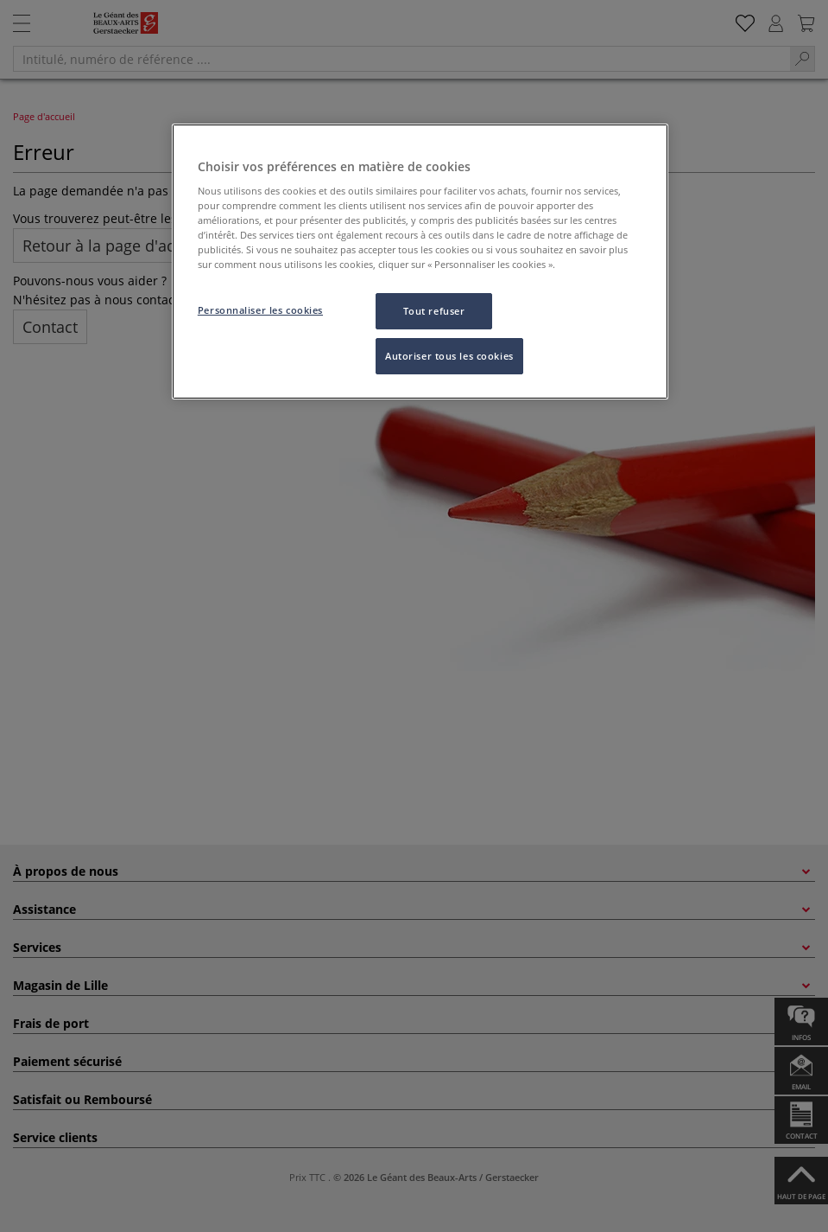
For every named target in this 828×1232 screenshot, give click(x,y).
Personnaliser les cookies (260, 309)
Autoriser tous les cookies (449, 355)
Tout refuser (434, 310)
